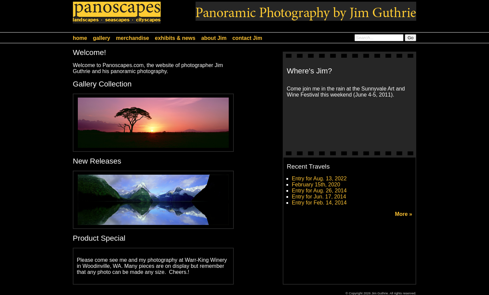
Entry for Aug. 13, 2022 (319, 178)
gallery (101, 38)
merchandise (132, 38)
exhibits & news (175, 38)
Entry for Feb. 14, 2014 (319, 202)
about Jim (214, 38)
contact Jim (247, 38)
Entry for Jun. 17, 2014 (319, 196)
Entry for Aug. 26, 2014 (319, 190)
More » (403, 214)
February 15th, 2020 (316, 184)
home (80, 38)
